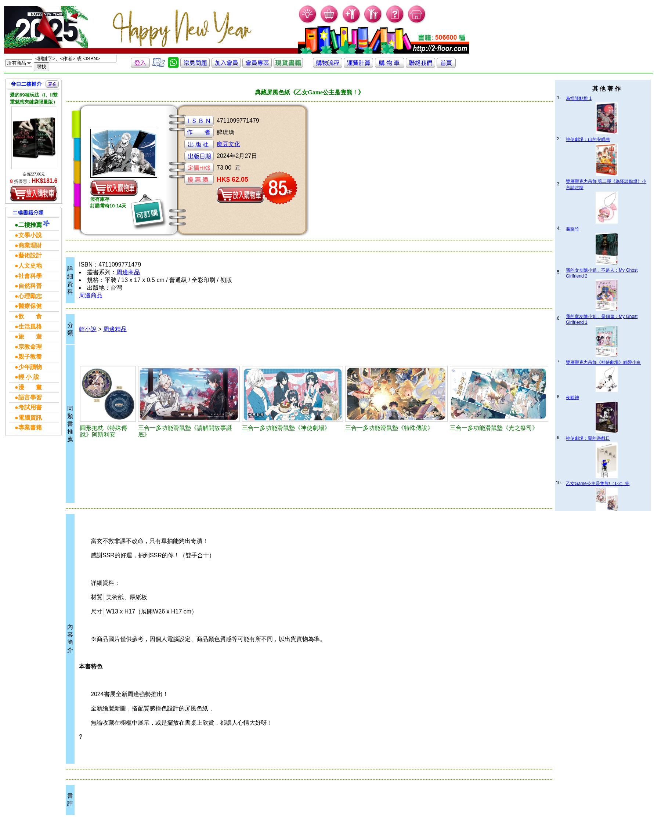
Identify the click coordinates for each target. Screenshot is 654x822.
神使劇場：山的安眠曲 (588, 139)
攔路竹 (572, 229)
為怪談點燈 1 (579, 98)
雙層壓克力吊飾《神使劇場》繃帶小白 (603, 362)
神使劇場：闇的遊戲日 (588, 438)
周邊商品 (128, 272)
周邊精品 (115, 329)
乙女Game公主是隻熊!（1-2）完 (597, 483)
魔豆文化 (228, 144)
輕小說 (88, 329)
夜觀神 (572, 397)
